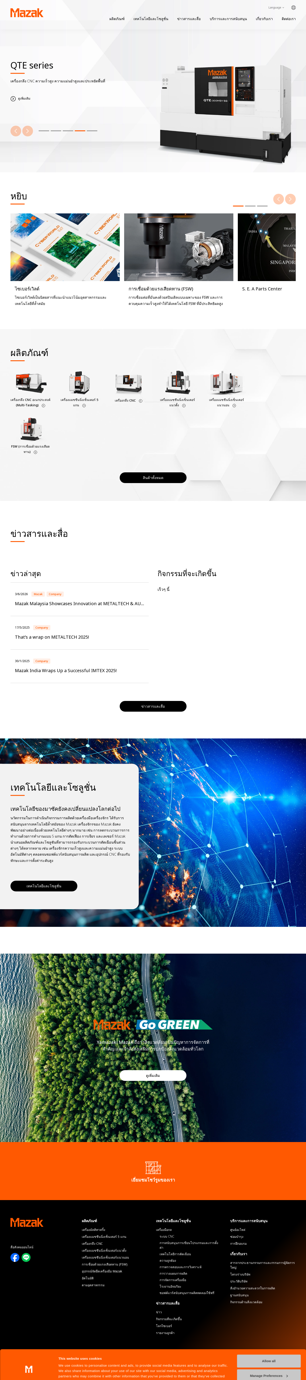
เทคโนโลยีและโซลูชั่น (150, 18)
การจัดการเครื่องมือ (173, 1280)
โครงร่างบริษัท (240, 1274)
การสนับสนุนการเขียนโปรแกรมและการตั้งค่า (189, 1245)
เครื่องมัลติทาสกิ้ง (93, 1230)
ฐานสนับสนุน (239, 1295)
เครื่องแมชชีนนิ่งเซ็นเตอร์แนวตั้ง (104, 1250)
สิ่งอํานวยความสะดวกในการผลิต (252, 1288)
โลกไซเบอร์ (164, 1326)
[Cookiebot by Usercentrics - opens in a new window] (28, 1371)
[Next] (27, 131)
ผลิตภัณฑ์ (117, 18)
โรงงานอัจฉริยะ (170, 1286)
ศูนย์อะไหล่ (237, 1230)
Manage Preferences (269, 1353)
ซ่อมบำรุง (236, 1236)
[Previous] (15, 131)
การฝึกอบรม (238, 1243)
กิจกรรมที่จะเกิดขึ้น (169, 1319)
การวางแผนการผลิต (173, 1273)
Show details (68, 1371)
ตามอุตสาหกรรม (93, 1285)
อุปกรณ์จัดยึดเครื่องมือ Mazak (102, 1271)
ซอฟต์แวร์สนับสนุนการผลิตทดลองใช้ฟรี (187, 1293)
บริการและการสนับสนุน (228, 18)
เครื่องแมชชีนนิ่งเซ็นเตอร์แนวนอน (105, 1257)
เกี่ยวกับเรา (264, 18)
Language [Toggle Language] (275, 7)
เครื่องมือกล (164, 1230)
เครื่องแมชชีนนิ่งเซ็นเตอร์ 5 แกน (104, 1236)
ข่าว (159, 1312)
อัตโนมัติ (88, 1278)
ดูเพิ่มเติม (153, 1075)
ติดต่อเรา (289, 18)
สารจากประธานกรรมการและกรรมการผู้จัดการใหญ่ (262, 1265)
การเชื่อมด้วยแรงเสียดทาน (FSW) (104, 1264)
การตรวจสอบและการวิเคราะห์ (180, 1267)
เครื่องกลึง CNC (92, 1243)
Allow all (269, 1338)
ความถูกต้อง (168, 1260)
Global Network (293, 8)
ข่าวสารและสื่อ (189, 18)
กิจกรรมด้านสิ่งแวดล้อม (246, 1302)
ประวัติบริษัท (238, 1281)
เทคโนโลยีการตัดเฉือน (175, 1254)
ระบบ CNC (167, 1236)
